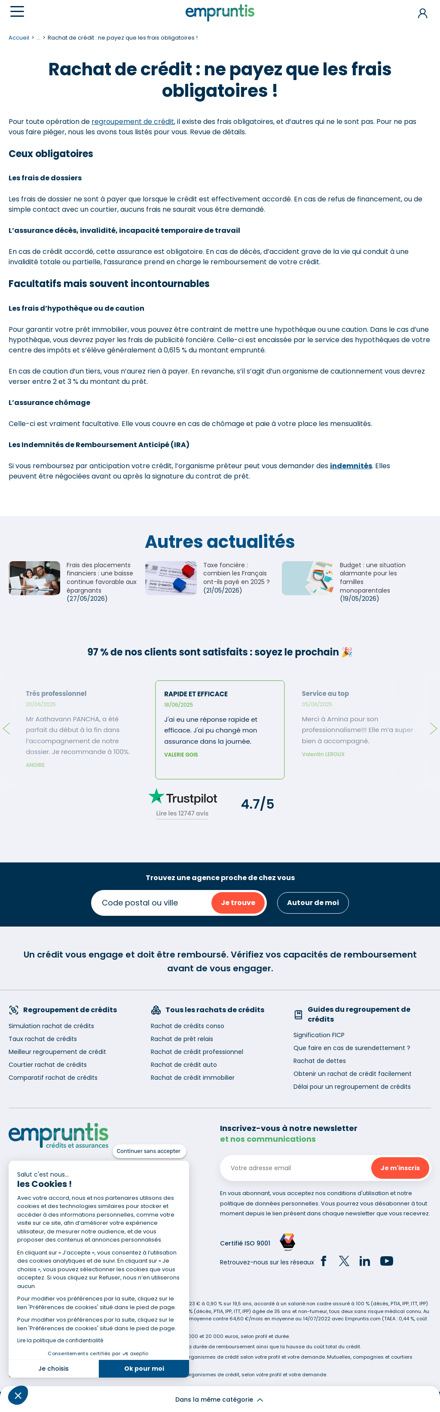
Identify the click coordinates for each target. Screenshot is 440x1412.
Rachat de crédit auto (184, 1064)
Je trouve (238, 903)
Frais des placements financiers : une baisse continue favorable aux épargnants (102, 578)
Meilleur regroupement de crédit (57, 1051)
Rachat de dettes (319, 1061)
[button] (18, 1395)
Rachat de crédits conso (187, 1026)
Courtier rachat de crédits (48, 1064)
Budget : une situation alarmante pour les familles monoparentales (373, 578)
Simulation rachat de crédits (51, 1026)
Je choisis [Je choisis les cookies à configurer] (53, 1368)
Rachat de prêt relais (182, 1039)
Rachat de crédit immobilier (193, 1077)
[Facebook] (323, 1262)
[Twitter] (344, 1262)
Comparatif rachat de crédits (53, 1077)
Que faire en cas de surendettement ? (351, 1048)
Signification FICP (319, 1035)
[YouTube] (386, 1262)
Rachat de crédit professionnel (197, 1051)
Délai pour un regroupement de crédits (352, 1086)
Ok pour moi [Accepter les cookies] (144, 1368)
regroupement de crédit (133, 122)
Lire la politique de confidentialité (60, 1340)
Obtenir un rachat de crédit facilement (352, 1073)
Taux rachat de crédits (43, 1039)
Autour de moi (313, 903)
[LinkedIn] (365, 1262)
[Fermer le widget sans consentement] (149, 1151)
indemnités (351, 466)
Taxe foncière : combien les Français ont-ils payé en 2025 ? (236, 573)
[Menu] (17, 11)
